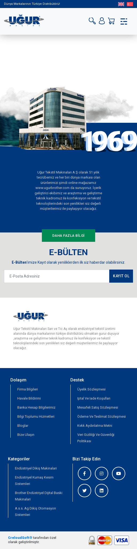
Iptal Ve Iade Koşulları (93, 398)
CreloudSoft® (20, 538)
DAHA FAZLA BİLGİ (68, 236)
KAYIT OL (121, 276)
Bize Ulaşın (25, 435)
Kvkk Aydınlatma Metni (94, 426)
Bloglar (22, 426)
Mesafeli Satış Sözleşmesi (97, 407)
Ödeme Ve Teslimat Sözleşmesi (101, 416)
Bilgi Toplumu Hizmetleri (35, 416)
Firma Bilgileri (27, 389)
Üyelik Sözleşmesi (91, 389)
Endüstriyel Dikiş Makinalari (36, 468)
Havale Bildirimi (29, 398)
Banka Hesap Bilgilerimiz (36, 407)
